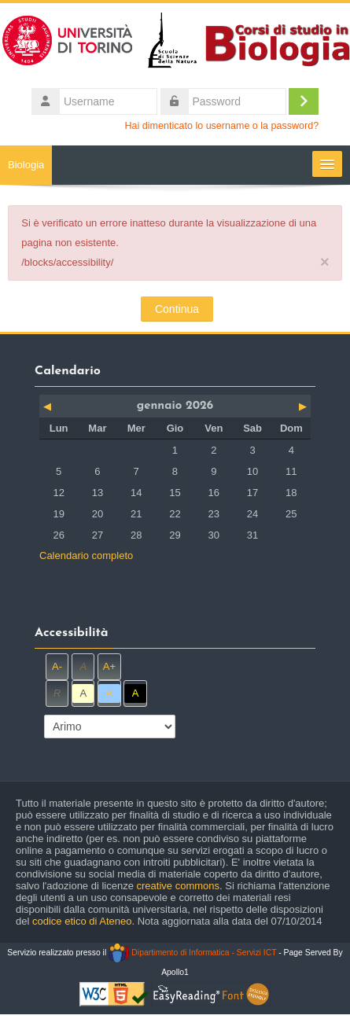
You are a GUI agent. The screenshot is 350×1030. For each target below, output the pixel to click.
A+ (109, 666)
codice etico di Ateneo (81, 921)
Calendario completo (86, 555)
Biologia (26, 165)
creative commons (178, 886)
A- (57, 666)
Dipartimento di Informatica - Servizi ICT (192, 952)
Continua (177, 309)
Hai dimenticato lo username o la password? (222, 125)
